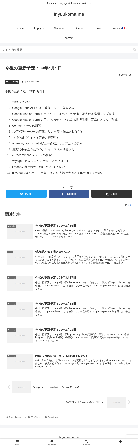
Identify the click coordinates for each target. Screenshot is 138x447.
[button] (135, 50)
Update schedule (30, 82)
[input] (69, 49)
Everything (12, 82)
